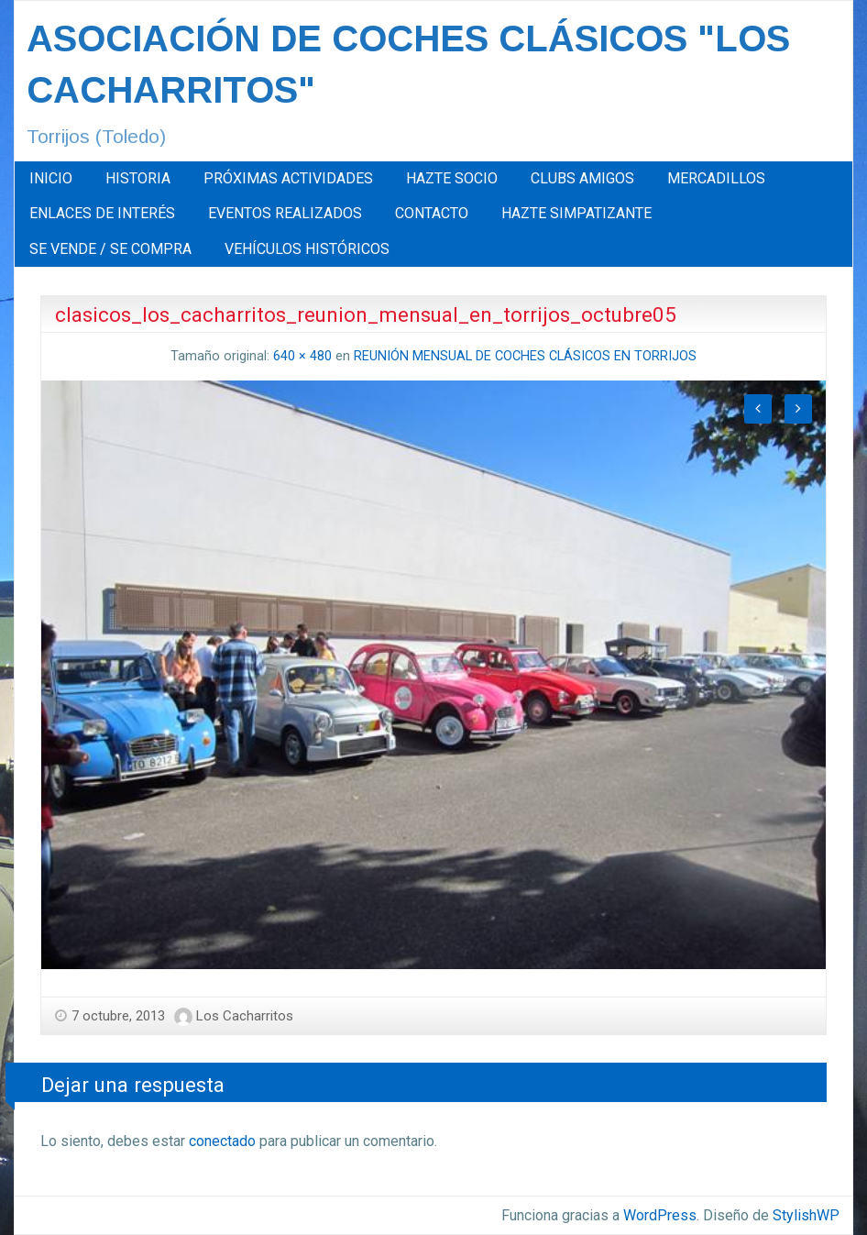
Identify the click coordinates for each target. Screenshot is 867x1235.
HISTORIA (137, 178)
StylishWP (806, 1215)
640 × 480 (302, 356)
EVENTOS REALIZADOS (285, 213)
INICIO (50, 178)
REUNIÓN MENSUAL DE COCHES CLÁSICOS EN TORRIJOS (525, 356)
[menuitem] (51, 178)
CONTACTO (431, 213)
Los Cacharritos (244, 1016)
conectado (222, 1141)
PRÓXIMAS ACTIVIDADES (288, 178)
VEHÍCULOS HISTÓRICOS (307, 249)
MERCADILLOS (716, 178)
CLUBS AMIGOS (582, 178)
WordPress (660, 1215)
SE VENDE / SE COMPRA (110, 249)
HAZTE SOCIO (452, 178)
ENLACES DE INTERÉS (102, 213)
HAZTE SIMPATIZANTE (576, 213)
